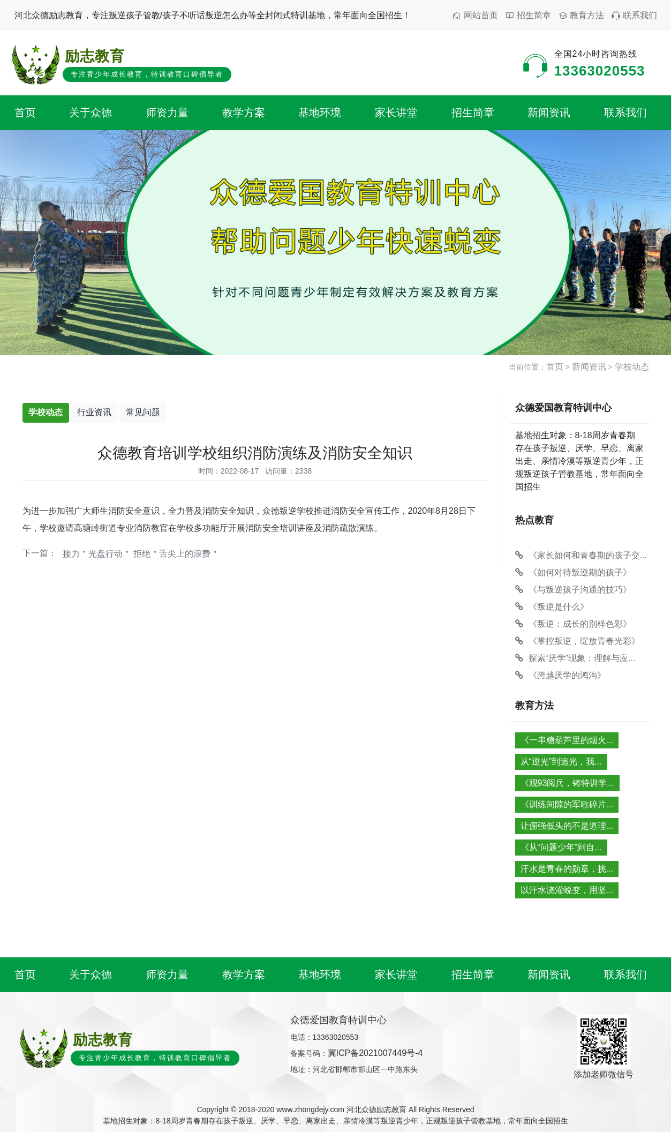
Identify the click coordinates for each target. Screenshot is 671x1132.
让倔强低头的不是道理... (567, 825)
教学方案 (243, 112)
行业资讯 (94, 412)
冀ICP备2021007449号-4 (375, 1053)
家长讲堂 (396, 112)
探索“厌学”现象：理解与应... (575, 658)
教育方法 (581, 15)
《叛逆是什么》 (552, 606)
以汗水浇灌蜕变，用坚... (567, 890)
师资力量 (167, 112)
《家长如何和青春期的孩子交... (581, 555)
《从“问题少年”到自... (561, 847)
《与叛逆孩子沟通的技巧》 (573, 589)
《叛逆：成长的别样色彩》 (573, 623)
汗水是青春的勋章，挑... (567, 868)
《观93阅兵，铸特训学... (567, 783)
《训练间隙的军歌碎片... (567, 804)
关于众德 (90, 112)
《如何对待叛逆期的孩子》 (573, 572)
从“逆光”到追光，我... (561, 761)
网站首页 (475, 15)
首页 (25, 112)
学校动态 (632, 366)
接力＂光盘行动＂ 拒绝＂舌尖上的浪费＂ (141, 553)
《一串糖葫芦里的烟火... (567, 740)
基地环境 (319, 112)
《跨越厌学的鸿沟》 (560, 675)
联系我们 (634, 15)
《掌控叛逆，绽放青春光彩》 (577, 641)
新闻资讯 (548, 112)
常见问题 (143, 412)
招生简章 (528, 15)
